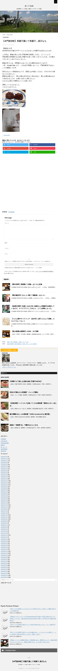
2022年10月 (4, 485)
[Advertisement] (15, 175)
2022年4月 (4, 497)
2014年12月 (4, 575)
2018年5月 (4, 529)
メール (7, 248)
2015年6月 (4, 563)
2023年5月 (4, 471)
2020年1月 (4, 513)
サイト (6, 254)
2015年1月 (4, 573)
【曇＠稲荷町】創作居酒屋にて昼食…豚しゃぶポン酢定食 (22, 344)
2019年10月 (4, 519)
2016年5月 (4, 541)
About (29, 657)
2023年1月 (4, 479)
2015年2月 (4, 571)
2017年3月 (4, 531)
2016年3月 (4, 545)
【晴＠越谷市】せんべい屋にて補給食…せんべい (28, 295)
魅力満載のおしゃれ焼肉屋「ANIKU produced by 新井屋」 (30, 414)
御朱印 (3, 445)
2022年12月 (4, 481)
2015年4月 (4, 567)
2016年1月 (4, 549)
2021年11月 (4, 507)
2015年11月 (4, 553)
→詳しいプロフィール (9, 367)
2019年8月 (4, 521)
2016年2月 (4, 547)
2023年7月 (4, 466)
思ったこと (4, 447)
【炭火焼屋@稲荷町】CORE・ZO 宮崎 (24, 331)
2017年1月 (4, 533)
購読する (4, 373)
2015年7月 (4, 561)
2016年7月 (4, 537)
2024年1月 (4, 456)
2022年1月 (4, 503)
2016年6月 (4, 539)
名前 (6, 242)
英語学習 (3, 451)
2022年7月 (4, 491)
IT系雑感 (3, 439)
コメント (7, 223)
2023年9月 (4, 462)
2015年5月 (4, 565)
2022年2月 (4, 501)
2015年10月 (4, 555)
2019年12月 (4, 515)
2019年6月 (4, 523)
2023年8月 (4, 464)
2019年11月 (4, 517)
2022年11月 (4, 483)
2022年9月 (4, 487)
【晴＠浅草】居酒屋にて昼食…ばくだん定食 (26, 284)
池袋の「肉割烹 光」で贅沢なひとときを (24, 425)
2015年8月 (4, 559)
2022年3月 (4, 499)
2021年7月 (4, 511)
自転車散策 (4, 449)
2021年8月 (4, 509)
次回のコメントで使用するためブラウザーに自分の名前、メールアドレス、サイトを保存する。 (28, 261)
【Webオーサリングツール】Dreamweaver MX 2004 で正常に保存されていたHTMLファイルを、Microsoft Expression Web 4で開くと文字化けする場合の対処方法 (33, 618)
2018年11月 (4, 525)
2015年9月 (4, 557)
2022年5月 (4, 495)
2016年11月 (4, 535)
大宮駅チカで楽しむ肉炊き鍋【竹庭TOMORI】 (26, 381)
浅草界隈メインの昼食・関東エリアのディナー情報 (29, 664)
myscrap (11, 212)
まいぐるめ (29, 6)
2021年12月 (4, 505)
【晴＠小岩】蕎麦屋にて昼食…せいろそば (18, 342)
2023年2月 (4, 477)
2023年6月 (4, 468)
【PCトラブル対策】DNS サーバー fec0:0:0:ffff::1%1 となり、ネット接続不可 (32, 624)
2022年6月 (4, 493)
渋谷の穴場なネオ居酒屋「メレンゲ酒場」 (24, 392)
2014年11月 (4, 577)
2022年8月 (4, 489)
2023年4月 (4, 473)
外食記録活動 (7, 135)
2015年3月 (4, 569)
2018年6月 (4, 527)
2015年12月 (4, 551)
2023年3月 (4, 475)
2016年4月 (4, 543)
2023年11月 (4, 460)
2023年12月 (4, 458)
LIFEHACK (4, 441)
